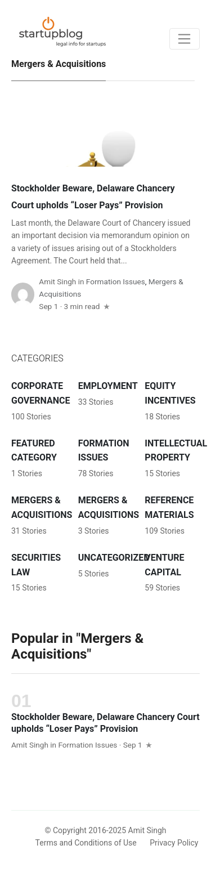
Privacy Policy (174, 842)
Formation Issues (115, 281)
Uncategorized (114, 557)
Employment (108, 386)
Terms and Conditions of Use (86, 842)
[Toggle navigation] (184, 39)
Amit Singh (57, 281)
